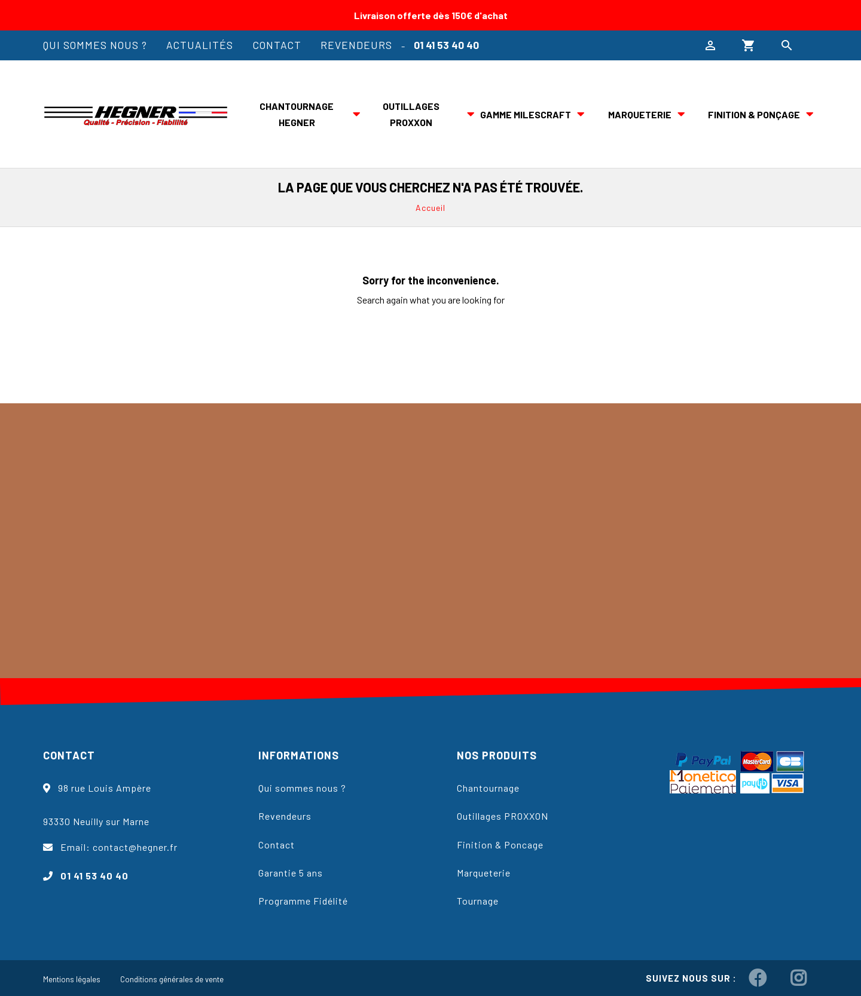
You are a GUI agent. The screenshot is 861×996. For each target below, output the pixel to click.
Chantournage (488, 787)
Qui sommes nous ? (95, 44)
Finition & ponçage (754, 114)
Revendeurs (356, 44)
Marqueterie (639, 114)
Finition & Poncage (500, 844)
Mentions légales (71, 979)
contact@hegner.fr (135, 847)
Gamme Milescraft (525, 114)
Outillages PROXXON (411, 114)
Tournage (478, 900)
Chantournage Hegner (296, 114)
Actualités (199, 44)
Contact (277, 44)
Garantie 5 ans (290, 872)
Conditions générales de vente (172, 979)
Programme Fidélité (303, 900)
